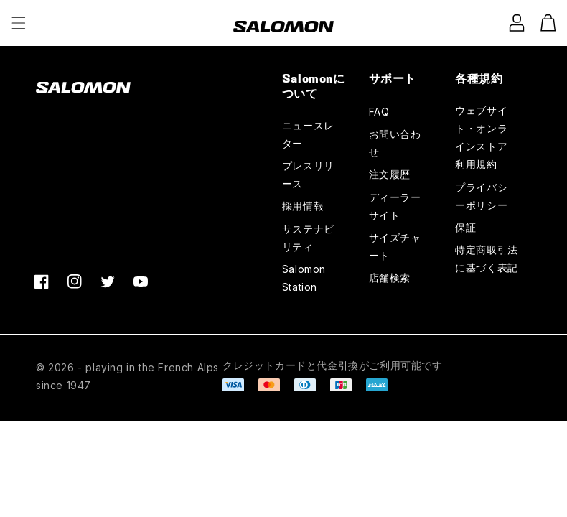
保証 (465, 227)
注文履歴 (390, 174)
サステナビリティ (308, 238)
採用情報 (303, 206)
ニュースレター (308, 134)
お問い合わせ (395, 143)
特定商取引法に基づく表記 (486, 258)
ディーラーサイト (395, 206)
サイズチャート (395, 246)
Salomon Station (304, 278)
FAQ (379, 112)
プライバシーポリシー (481, 196)
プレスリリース (308, 174)
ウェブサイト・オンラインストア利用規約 (481, 137)
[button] (18, 23)
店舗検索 (390, 277)
